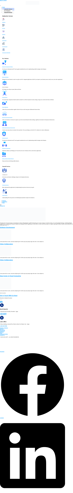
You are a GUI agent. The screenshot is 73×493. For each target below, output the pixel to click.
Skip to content (3, 0)
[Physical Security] (4, 95)
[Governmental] (3, 38)
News (3, 202)
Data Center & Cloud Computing (10, 276)
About (3, 7)
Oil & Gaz (3, 28)
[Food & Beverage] (3, 44)
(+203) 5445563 (3, 313)
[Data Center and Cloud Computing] (4, 115)
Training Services (4, 195)
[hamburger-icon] (0, 5)
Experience (4, 201)
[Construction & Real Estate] (3, 50)
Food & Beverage (4, 46)
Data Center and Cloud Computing (7, 117)
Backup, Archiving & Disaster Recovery (8, 158)
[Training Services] (4, 193)
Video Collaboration (5, 107)
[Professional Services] (4, 182)
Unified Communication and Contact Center (8, 127)
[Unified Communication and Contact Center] (4, 125)
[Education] (3, 32)
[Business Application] (4, 74)
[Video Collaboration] (4, 104)
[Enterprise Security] (4, 135)
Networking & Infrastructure (6, 148)
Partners (4, 200)
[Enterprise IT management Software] (4, 64)
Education (3, 34)
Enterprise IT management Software (7, 66)
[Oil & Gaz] (3, 26)
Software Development (7, 227)
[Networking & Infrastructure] (4, 146)
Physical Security (4, 97)
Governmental (4, 40)
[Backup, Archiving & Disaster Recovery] (4, 156)
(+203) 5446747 (3, 314)
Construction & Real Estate (6, 52)
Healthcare (3, 22)
